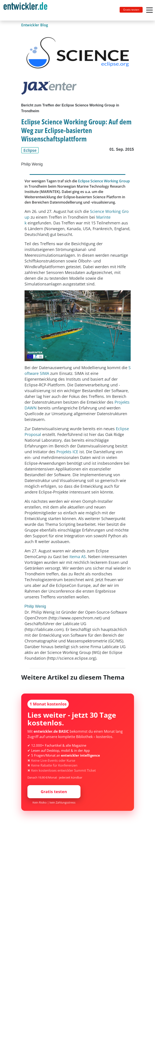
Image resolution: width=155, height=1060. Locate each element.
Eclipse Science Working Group (104, 181)
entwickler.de (25, 11)
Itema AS (77, 556)
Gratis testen (131, 10)
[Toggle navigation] (27, 10)
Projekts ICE (67, 451)
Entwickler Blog (34, 25)
